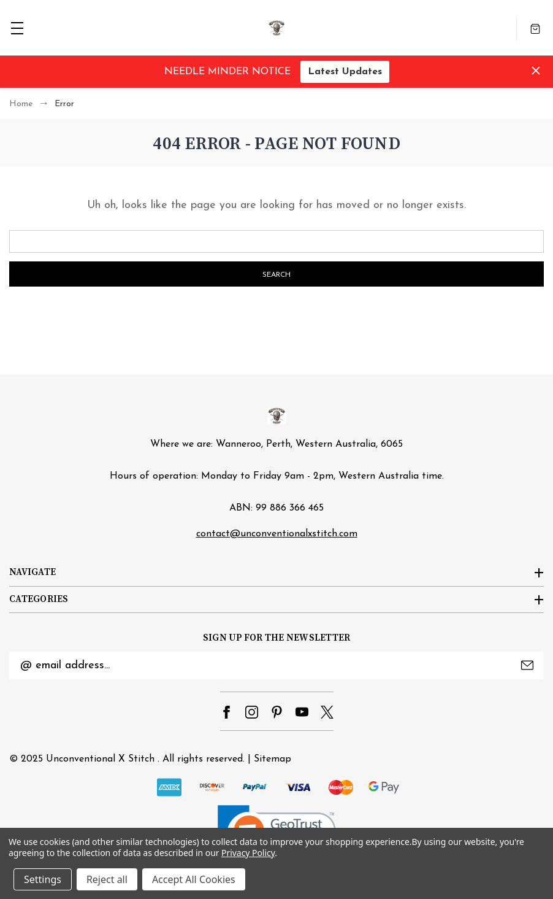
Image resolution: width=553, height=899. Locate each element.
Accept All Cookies (193, 879)
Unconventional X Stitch (100, 759)
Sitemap (272, 759)
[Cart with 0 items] (535, 28)
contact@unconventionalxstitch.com (276, 534)
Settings (42, 879)
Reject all (107, 879)
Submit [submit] (527, 665)
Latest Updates (345, 72)
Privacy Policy (248, 852)
